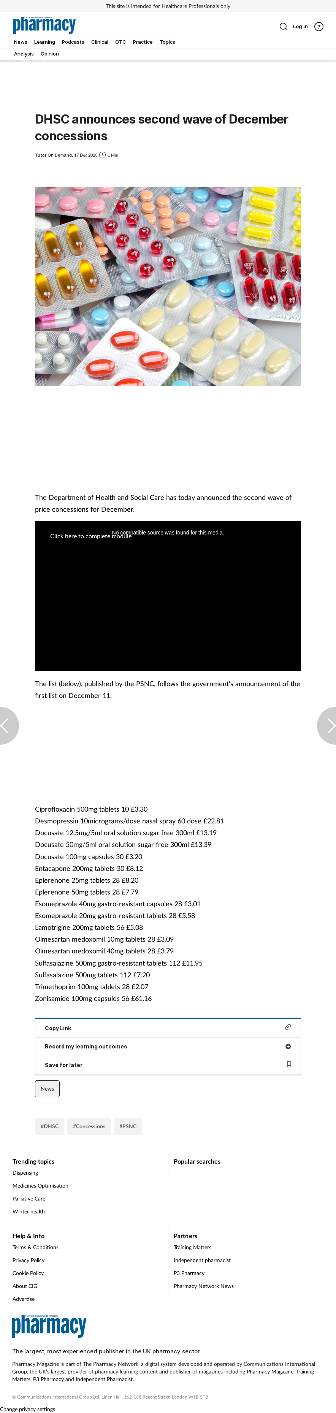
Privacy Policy (28, 1260)
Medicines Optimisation (40, 1185)
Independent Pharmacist (104, 1379)
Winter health (29, 1211)
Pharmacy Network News (204, 1286)
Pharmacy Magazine (270, 1371)
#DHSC (50, 1126)
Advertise (24, 1299)
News (47, 1088)
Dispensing (25, 1172)
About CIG (25, 1286)
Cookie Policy (28, 1273)
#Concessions (89, 1126)
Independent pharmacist (202, 1260)
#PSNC (127, 1126)
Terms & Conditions (36, 1247)
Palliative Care (29, 1198)
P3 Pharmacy (189, 1273)
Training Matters (192, 1247)
